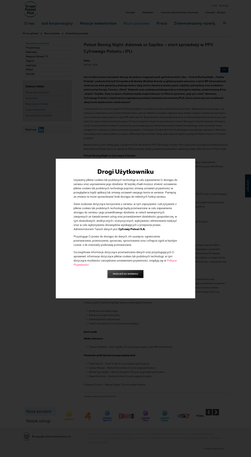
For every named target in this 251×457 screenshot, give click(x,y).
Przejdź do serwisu (125, 273)
